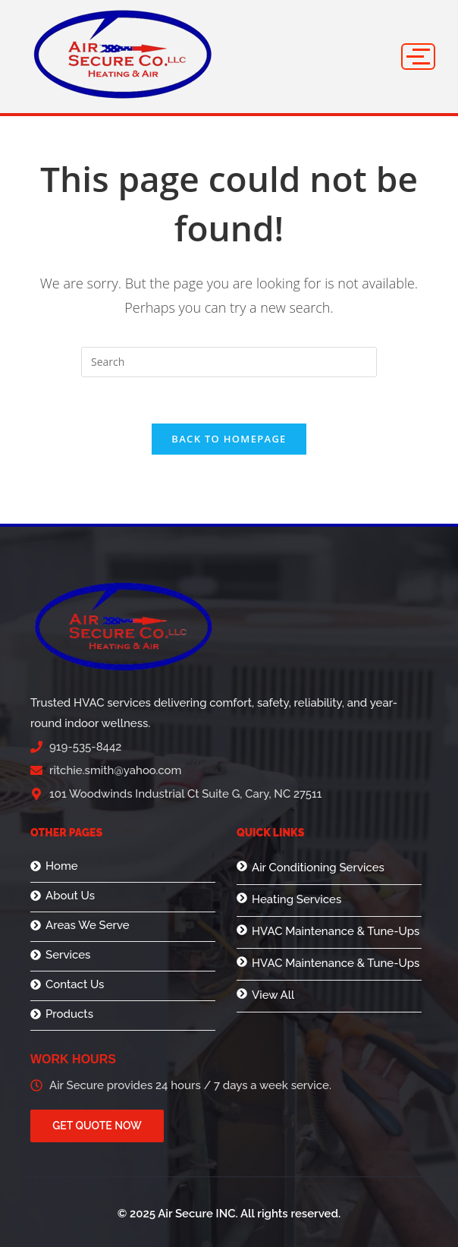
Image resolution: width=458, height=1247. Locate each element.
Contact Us (74, 984)
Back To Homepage (228, 439)
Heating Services (296, 899)
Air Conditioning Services (318, 867)
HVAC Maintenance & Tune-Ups (335, 931)
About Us (70, 896)
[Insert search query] (229, 362)
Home (61, 866)
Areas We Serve (87, 925)
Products (69, 1014)
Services (67, 955)
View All (273, 995)
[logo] (122, 54)
